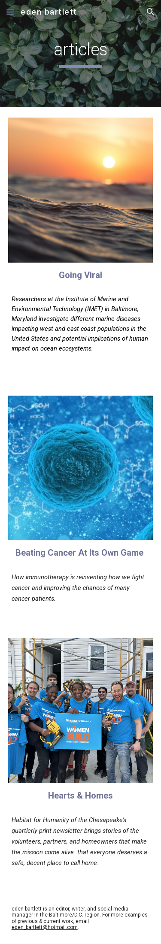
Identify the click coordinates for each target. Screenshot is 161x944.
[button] (10, 12)
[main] (80, 54)
